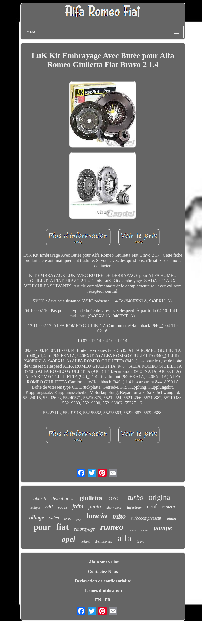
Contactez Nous (103, 571)
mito (119, 516)
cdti (49, 507)
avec (67, 518)
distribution (63, 498)
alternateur (114, 508)
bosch (115, 497)
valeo (54, 517)
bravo (140, 541)
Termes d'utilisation (103, 590)
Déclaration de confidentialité (103, 580)
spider (144, 530)
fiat (62, 527)
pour (42, 527)
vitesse (132, 530)
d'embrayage (103, 541)
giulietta (91, 498)
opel (68, 539)
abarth (39, 498)
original (160, 497)
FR (108, 599)
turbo (135, 497)
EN (98, 599)
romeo (112, 527)
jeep (78, 519)
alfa (124, 538)
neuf (152, 506)
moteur (168, 507)
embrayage (84, 529)
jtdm (77, 506)
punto (94, 506)
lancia (96, 515)
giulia (171, 518)
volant (85, 541)
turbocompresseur (146, 518)
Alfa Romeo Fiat (103, 561)
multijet (35, 508)
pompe (163, 528)
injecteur (134, 507)
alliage (36, 517)
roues (62, 507)
